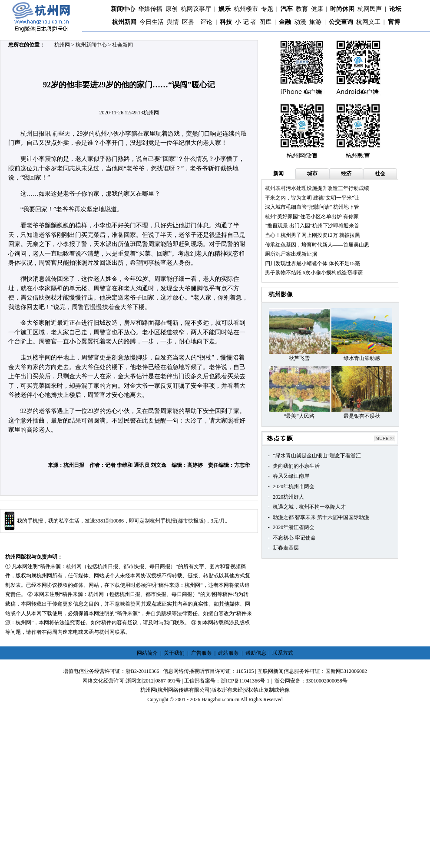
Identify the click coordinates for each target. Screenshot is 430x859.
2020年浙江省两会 (293, 527)
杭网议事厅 (196, 9)
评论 (206, 22)
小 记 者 (245, 22)
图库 (265, 22)
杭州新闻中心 (91, 45)
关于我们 (174, 653)
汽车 (287, 9)
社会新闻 (122, 45)
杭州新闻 (124, 22)
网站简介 (147, 653)
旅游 (315, 22)
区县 (188, 22)
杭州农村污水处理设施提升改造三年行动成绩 (317, 188)
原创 (171, 9)
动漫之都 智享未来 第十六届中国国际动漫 (321, 517)
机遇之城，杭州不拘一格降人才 (309, 507)
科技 (226, 22)
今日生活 (151, 22)
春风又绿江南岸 (291, 476)
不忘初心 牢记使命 (294, 538)
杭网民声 (369, 9)
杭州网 (62, 45)
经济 (346, 173)
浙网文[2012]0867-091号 (153, 681)
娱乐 (224, 9)
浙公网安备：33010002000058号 (311, 681)
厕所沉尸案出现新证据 (291, 254)
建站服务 (228, 653)
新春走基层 (286, 548)
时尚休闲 (342, 9)
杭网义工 (368, 22)
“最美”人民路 (299, 416)
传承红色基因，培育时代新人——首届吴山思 (317, 245)
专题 (267, 9)
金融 (285, 22)
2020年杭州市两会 (293, 486)
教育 (302, 9)
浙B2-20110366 (142, 671)
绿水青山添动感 (362, 358)
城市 (312, 173)
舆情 (173, 22)
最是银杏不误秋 (362, 416)
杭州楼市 (246, 9)
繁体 (30, 29)
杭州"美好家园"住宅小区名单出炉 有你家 (312, 216)
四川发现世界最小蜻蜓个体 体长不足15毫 (312, 263)
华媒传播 (150, 9)
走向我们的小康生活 (296, 466)
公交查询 (341, 22)
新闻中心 (123, 9)
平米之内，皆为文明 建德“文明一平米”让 (312, 198)
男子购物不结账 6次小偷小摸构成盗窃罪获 (314, 273)
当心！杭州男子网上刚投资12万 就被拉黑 (312, 235)
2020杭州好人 (288, 497)
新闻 (278, 173)
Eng (19, 29)
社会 (380, 173)
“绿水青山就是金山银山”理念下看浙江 (317, 456)
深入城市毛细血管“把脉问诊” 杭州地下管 (312, 207)
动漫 (300, 22)
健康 (317, 9)
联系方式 (282, 653)
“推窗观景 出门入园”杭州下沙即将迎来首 (312, 226)
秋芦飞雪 (299, 358)
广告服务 (201, 653)
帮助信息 (255, 653)
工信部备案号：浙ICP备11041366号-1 (226, 681)
